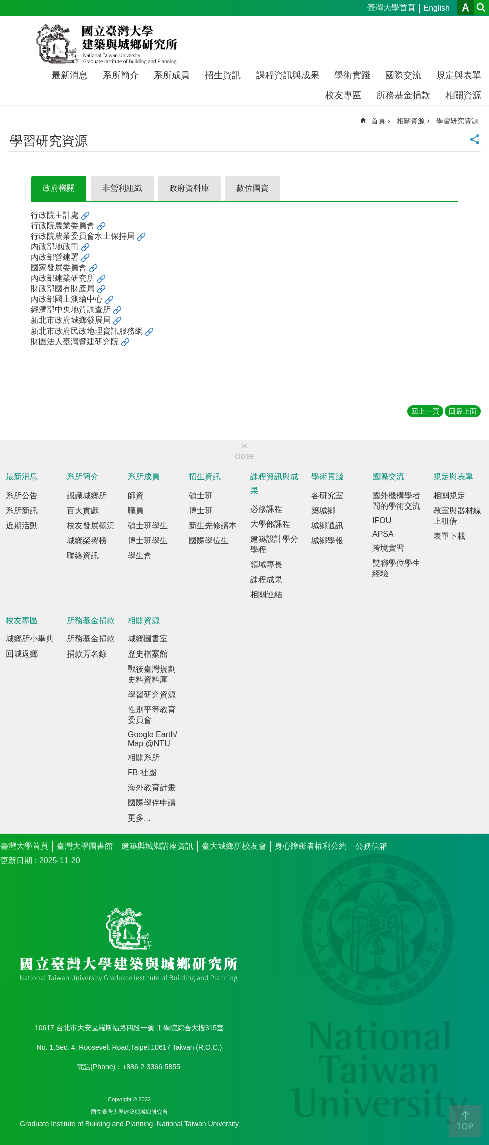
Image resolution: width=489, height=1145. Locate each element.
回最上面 (463, 411)
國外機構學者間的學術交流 (396, 500)
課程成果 (266, 579)
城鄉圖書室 (148, 638)
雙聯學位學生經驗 (396, 568)
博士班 (201, 510)
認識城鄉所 (87, 495)
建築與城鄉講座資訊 (157, 846)
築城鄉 (323, 510)
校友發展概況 (91, 525)
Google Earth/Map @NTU (152, 739)
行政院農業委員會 (63, 225)
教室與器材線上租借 (457, 515)
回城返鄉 (22, 653)
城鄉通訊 (327, 525)
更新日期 (16, 860)
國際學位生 (209, 540)
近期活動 (22, 525)
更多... (139, 817)
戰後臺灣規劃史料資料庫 (152, 674)
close (244, 456)
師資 (136, 495)
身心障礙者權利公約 (311, 846)
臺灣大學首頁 (391, 7)
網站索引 (481, 7)
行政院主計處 (55, 215)
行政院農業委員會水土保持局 (83, 236)
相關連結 (266, 594)
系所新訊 (22, 510)
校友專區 (343, 95)
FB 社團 (142, 772)
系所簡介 (121, 75)
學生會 (140, 555)
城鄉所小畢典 (30, 638)
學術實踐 (352, 75)
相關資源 (463, 95)
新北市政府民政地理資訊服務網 (87, 330)
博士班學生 (148, 540)
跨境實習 (388, 548)
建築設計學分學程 (274, 544)
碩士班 (201, 495)
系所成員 (172, 75)
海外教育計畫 (152, 787)
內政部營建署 (55, 257)
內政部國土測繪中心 (67, 299)
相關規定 (449, 495)
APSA (383, 534)
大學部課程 (270, 524)
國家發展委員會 (59, 267)
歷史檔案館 (148, 653)
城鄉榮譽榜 (87, 540)
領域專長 (266, 564)
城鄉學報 (327, 540)
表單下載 (449, 536)
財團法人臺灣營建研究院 (75, 341)
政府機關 (59, 188)
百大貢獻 (83, 510)
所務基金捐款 (403, 95)
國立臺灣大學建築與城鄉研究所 (109, 44)
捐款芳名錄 (87, 653)
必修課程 (266, 509)
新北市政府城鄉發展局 (71, 320)
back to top (465, 1121)
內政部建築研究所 (63, 278)
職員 (136, 510)
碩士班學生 (148, 525)
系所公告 (22, 495)
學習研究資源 (457, 121)
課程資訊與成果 (287, 75)
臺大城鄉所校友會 (234, 846)
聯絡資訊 (83, 555)
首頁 (378, 121)
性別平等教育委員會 (152, 714)
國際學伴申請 (152, 802)
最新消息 (70, 75)
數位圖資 (252, 188)
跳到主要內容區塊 (5, 5)
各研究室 (327, 495)
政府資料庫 (189, 188)
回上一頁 (425, 411)
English (437, 8)
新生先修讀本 (213, 525)
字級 (465, 7)
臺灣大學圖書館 (85, 846)
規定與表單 (458, 75)
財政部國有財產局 (63, 288)
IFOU (381, 520)
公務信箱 (371, 846)
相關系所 (144, 757)
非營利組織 (122, 188)
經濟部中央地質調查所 (71, 309)
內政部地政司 (55, 246)
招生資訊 (223, 75)
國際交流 (403, 75)
